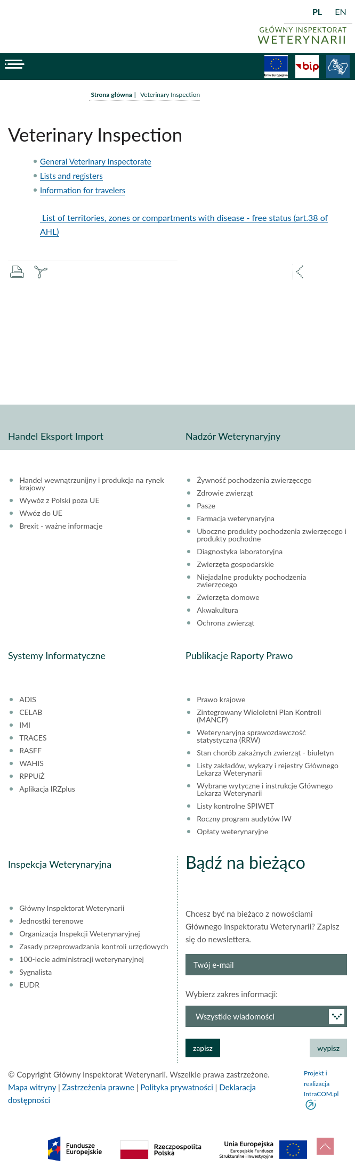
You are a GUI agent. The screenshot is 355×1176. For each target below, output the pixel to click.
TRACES (32, 738)
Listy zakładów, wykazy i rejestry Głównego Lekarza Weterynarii (267, 769)
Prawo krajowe (221, 699)
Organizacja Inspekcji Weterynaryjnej (79, 933)
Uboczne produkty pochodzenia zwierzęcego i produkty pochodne (271, 535)
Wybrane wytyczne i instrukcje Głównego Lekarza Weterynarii (265, 789)
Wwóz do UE (40, 513)
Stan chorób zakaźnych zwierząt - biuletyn (265, 752)
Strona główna (111, 94)
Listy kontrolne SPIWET (235, 806)
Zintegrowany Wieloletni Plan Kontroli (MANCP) (259, 716)
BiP (307, 66)
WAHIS (31, 763)
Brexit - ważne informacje (60, 526)
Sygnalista (35, 972)
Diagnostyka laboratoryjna (240, 551)
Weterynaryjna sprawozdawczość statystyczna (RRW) (251, 736)
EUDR (29, 985)
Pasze (206, 505)
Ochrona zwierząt (225, 623)
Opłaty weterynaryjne (232, 831)
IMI (24, 725)
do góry (325, 1146)
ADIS (27, 699)
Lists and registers (71, 175)
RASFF (30, 750)
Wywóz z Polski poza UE (59, 500)
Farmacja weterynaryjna (236, 518)
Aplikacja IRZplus (47, 789)
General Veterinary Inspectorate (95, 161)
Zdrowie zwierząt (225, 493)
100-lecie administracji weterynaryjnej (81, 959)
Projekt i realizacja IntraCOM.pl (321, 1083)
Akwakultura (217, 610)
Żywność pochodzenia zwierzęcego (254, 480)
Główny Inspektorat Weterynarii (71, 908)
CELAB (30, 712)
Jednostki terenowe (51, 921)
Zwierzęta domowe (228, 597)
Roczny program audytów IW (244, 819)
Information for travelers (82, 190)
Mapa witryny (32, 1087)
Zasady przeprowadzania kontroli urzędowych (93, 946)
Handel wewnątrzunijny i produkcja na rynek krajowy (91, 483)
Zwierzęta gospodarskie (235, 564)
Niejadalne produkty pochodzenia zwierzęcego (251, 580)
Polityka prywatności (176, 1087)
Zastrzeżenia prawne (98, 1087)
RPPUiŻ (31, 776)
